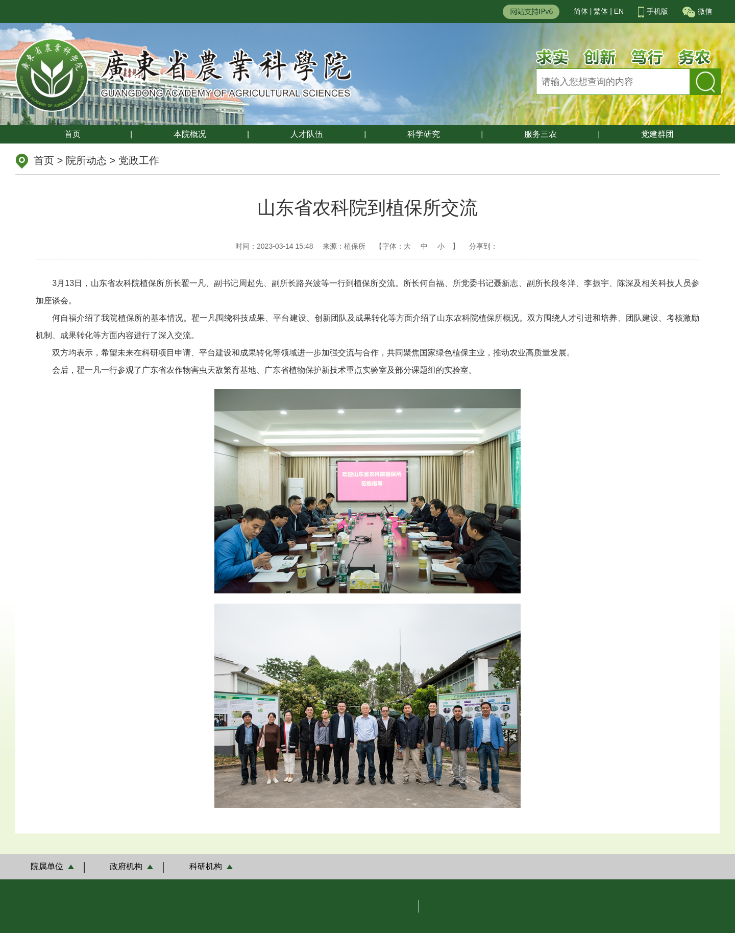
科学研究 (423, 134)
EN (619, 11)
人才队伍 (306, 134)
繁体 (601, 11)
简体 (581, 11)
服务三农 (540, 134)
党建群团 (657, 134)
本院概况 (190, 134)
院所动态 (86, 160)
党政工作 (138, 160)
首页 (72, 134)
